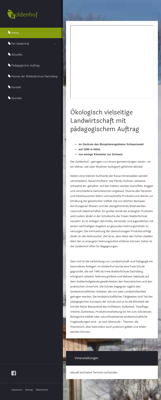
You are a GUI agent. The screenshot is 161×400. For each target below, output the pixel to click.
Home (15, 33)
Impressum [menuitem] (16, 390)
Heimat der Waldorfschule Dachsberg (34, 76)
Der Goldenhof (20, 44)
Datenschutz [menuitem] (42, 390)
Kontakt (16, 87)
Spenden (16, 98)
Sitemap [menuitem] (29, 390)
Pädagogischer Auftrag (25, 65)
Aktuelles (16, 55)
